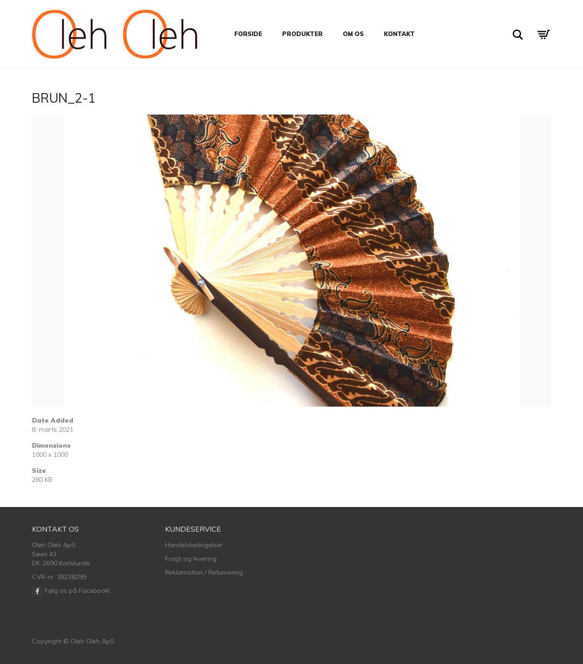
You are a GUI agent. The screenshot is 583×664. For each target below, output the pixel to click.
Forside (248, 33)
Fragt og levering (191, 558)
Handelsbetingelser (193, 545)
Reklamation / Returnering (204, 572)
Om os (353, 33)
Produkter (302, 33)
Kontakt (399, 33)
